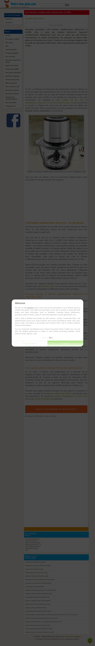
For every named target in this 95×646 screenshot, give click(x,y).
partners (30, 308)
